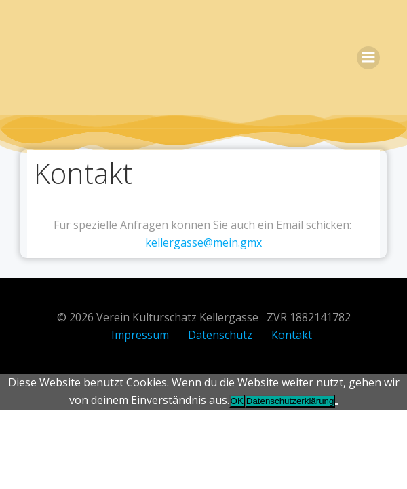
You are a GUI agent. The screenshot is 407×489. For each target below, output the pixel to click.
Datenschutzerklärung (290, 401)
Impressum (140, 334)
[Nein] (336, 404)
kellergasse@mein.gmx (203, 242)
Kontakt (291, 334)
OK (237, 401)
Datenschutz (220, 334)
